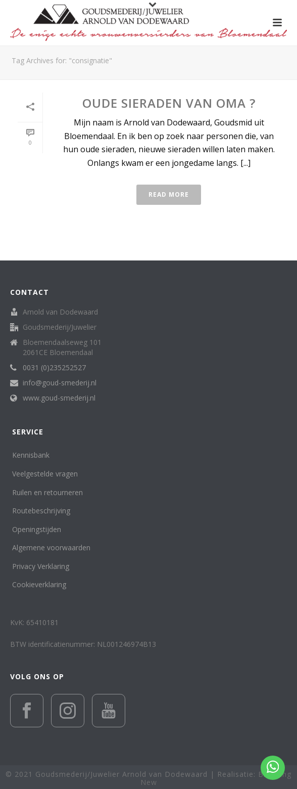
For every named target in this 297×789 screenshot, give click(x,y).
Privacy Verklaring (40, 566)
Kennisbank (30, 455)
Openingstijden (36, 529)
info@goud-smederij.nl (59, 382)
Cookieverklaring (39, 584)
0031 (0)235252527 (54, 367)
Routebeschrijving (41, 510)
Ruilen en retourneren (47, 492)
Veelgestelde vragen (45, 473)
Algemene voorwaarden (51, 547)
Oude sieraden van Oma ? (169, 103)
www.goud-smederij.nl (59, 398)
